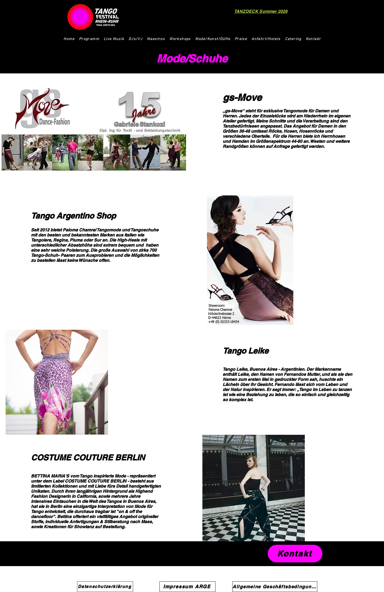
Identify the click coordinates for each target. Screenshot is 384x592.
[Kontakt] (295, 553)
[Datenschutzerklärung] (105, 586)
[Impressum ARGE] (187, 586)
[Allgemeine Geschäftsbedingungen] (274, 586)
